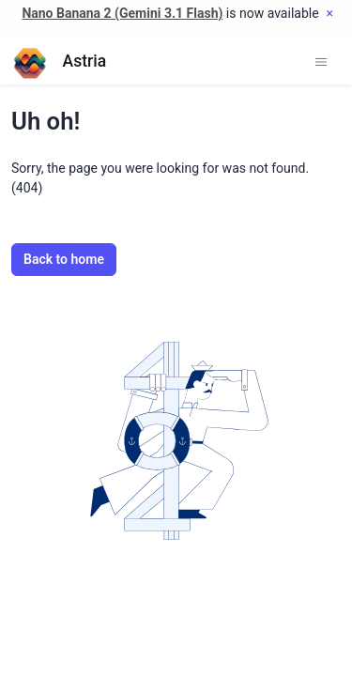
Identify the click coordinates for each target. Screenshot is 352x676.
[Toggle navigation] (321, 62)
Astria (58, 61)
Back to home (63, 259)
